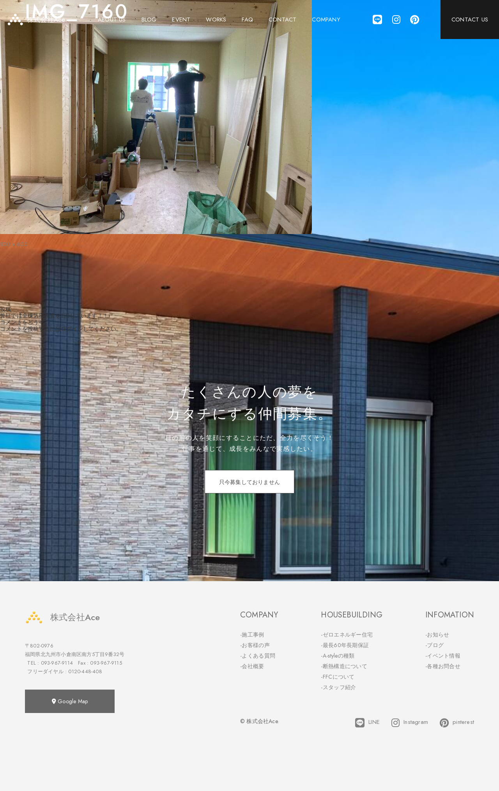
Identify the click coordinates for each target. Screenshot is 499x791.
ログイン (72, 329)
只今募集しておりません (249, 482)
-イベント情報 (442, 656)
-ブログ (434, 645)
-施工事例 (252, 634)
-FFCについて (337, 677)
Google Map (70, 701)
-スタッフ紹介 (338, 687)
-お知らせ (437, 634)
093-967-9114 (57, 663)
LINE (367, 722)
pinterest (457, 722)
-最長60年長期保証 (345, 645)
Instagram (409, 722)
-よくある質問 (257, 656)
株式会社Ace (62, 617)
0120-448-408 (85, 671)
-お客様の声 (255, 645)
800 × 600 (14, 244)
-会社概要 (252, 666)
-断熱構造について (344, 666)
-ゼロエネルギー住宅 (347, 634)
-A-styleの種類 (337, 656)
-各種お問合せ (442, 666)
